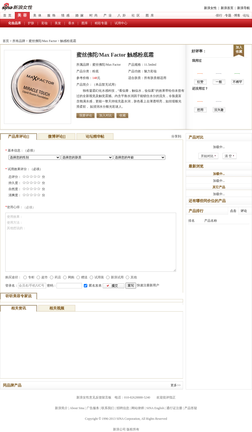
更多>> (176, 385)
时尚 (94, 15)
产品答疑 (190, 408)
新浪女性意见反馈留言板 (93, 397)
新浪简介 (61, 408)
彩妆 (44, 23)
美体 (38, 15)
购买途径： (13, 277)
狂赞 (200, 82)
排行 (219, 15)
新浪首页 (227, 8)
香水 (71, 23)
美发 (58, 23)
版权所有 (133, 429)
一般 (219, 82)
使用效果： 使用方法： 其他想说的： (90, 242)
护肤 (31, 23)
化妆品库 (14, 23)
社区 (137, 15)
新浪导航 (243, 8)
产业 (108, 15)
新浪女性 (20, 7)
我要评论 (85, 115)
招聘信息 (122, 408)
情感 (66, 15)
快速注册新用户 (148, 285)
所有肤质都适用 (155, 78)
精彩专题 (101, 23)
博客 (237, 15)
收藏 (122, 115)
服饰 (52, 15)
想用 (200, 110)
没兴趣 (219, 110)
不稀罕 (237, 82)
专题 (228, 15)
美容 (23, 15)
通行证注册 (174, 408)
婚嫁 (80, 15)
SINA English (155, 408)
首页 (8, 15)
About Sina (77, 408)
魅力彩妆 (150, 71)
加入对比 (105, 115)
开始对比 (207, 156)
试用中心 (121, 23)
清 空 (228, 156)
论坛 (246, 15)
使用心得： (21, 207)
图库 (151, 15)
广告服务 (92, 408)
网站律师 (137, 408)
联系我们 (107, 408)
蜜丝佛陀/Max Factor (43, 41)
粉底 (95, 71)
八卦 (123, 15)
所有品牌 (18, 41)
